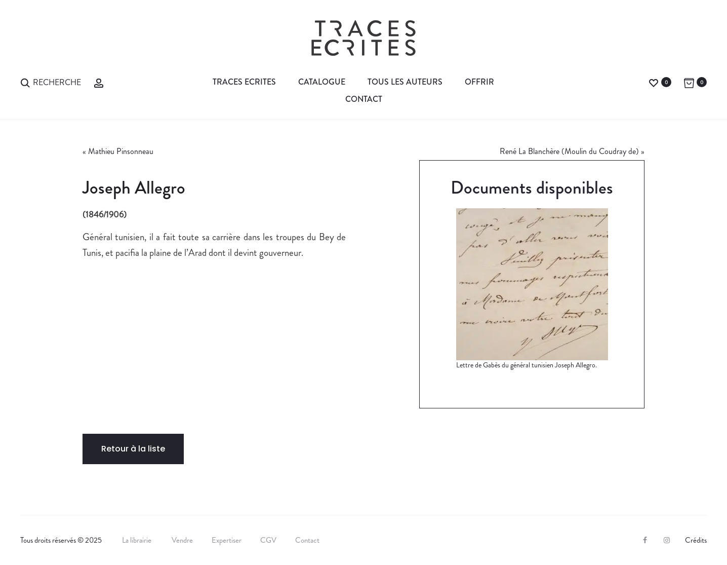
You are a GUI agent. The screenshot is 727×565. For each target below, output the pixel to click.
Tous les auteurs (405, 82)
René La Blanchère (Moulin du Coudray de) (569, 151)
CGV (268, 540)
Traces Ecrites (244, 82)
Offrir (479, 82)
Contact (363, 99)
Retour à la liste (133, 449)
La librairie (137, 540)
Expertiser (226, 540)
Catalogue (321, 82)
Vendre (182, 540)
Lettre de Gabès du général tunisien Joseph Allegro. (526, 365)
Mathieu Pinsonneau (120, 151)
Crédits (696, 540)
